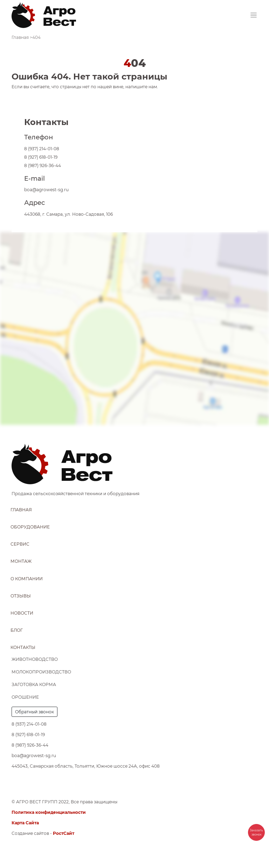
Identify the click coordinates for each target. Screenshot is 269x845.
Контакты (23, 647)
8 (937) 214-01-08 (41, 148)
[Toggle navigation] (254, 15)
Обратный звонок (34, 711)
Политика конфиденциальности (49, 812)
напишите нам (141, 86)
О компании (27, 578)
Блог (17, 630)
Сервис (20, 544)
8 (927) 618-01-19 (40, 157)
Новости (22, 613)
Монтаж (21, 561)
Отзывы (21, 595)
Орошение (25, 697)
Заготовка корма (34, 684)
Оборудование (30, 526)
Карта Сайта (25, 822)
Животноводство (35, 659)
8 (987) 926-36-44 (42, 165)
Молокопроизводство (41, 671)
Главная (21, 509)
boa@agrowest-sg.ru (46, 189)
